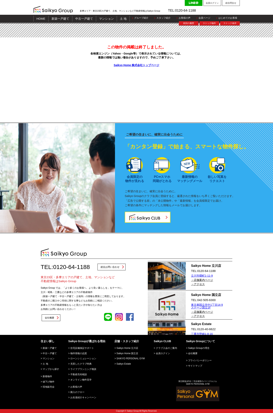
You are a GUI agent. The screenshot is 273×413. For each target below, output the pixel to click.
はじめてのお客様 (227, 18)
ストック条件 (229, 23)
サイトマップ (195, 365)
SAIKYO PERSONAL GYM (131, 358)
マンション (106, 18)
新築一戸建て (60, 18)
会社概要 (49, 317)
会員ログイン (212, 3)
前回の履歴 (188, 23)
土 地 (123, 18)
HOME (41, 18)
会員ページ (204, 18)
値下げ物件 (48, 381)
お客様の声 (184, 18)
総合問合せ (230, 3)
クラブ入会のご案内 (166, 348)
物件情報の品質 (78, 353)
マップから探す (51, 369)
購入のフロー (77, 392)
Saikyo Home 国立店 (127, 353)
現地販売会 (48, 386)
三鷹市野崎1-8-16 (202, 333)
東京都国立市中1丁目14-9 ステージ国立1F (207, 306)
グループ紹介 (141, 18)
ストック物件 (209, 23)
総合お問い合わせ (110, 267)
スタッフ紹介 (163, 18)
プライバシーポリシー (200, 360)
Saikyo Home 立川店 (127, 348)
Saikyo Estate (124, 363)
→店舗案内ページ (202, 280)
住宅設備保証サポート (82, 348)
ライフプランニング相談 (83, 369)
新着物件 (47, 376)
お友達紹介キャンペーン (83, 397)
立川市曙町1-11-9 (202, 275)
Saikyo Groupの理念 (199, 348)
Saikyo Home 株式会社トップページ (136, 65)
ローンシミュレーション (83, 358)
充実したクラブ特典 (81, 363)
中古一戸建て (84, 18)
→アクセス (198, 284)
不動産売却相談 (78, 374)
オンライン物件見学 (81, 379)
